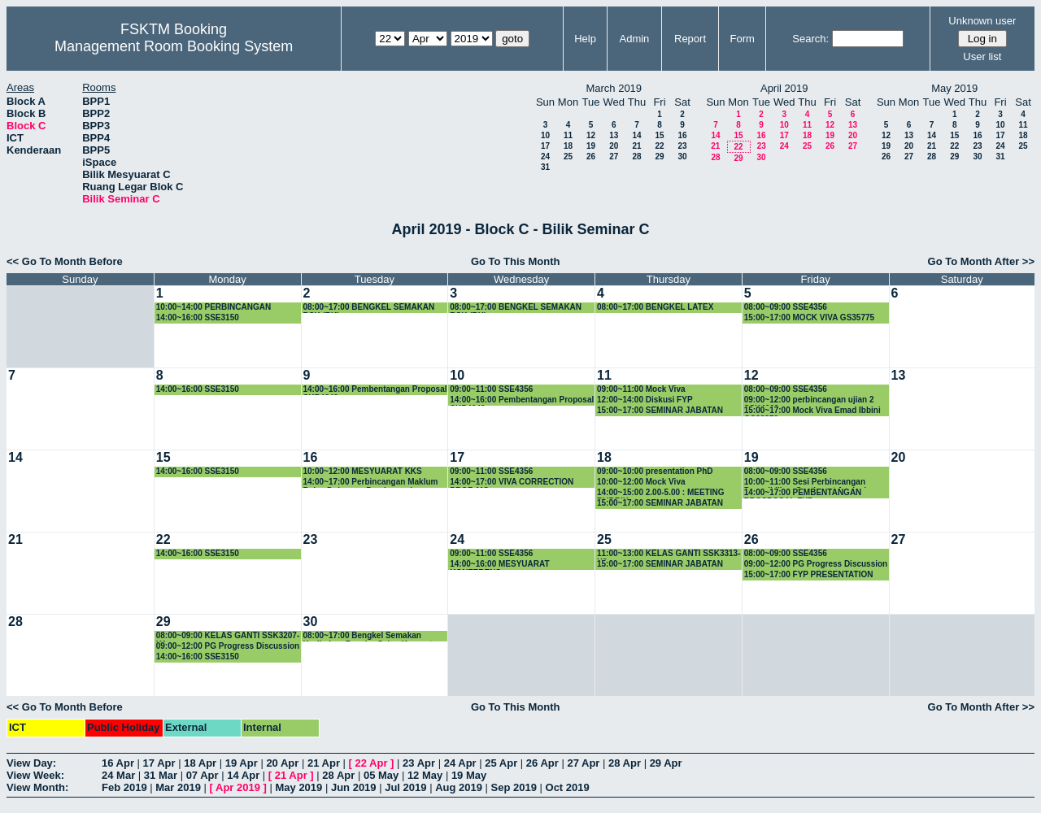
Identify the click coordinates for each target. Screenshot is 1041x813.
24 (545, 156)
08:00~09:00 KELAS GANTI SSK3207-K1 (227, 636)
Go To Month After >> (981, 261)
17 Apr (159, 763)
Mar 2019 (178, 787)
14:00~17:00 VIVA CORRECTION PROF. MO (511, 482)
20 (613, 145)
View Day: (31, 763)
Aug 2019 (458, 787)
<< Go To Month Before (65, 261)
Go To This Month (515, 261)
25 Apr (501, 763)
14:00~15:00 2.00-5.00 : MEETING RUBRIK (660, 493)
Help (585, 39)
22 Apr (371, 763)
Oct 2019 (568, 787)
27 (613, 156)
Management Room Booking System (173, 46)
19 (590, 145)
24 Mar (118, 775)
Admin (634, 39)
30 (681, 156)
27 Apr (583, 763)
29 (659, 156)
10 (545, 135)
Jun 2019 (354, 787)
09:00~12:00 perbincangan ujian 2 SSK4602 (809, 400)
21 (636, 145)
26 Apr (542, 763)
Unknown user (982, 21)
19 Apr (241, 763)
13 (613, 135)
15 (659, 135)
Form (742, 39)
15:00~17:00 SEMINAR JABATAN (660, 410)
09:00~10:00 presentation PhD (655, 471)
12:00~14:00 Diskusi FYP (645, 399)
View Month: (37, 787)
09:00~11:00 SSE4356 (491, 389)
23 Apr (419, 763)
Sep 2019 (514, 787)
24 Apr (460, 763)
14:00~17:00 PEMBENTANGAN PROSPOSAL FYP (803, 493)
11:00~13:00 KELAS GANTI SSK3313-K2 (668, 554)
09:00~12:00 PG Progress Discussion (815, 563)
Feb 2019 (124, 787)
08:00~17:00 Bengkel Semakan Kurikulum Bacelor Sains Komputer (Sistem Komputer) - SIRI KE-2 (371, 636)
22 (659, 145)
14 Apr (243, 775)
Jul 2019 (405, 787)
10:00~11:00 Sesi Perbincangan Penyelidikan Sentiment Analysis (807, 482)
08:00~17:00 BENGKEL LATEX (655, 306)
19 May (468, 775)
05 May (381, 775)
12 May (424, 775)
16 (681, 135)
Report (690, 39)
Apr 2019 (238, 787)
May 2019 (298, 787)
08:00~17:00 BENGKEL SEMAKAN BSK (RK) (369, 307)
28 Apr (624, 763)
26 (590, 156)
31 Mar (160, 775)
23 (681, 145)
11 (568, 135)
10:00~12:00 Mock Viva (641, 481)
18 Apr (200, 763)
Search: (810, 39)
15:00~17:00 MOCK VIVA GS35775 (809, 317)
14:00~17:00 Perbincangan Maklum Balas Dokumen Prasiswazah (370, 482)
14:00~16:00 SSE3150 (197, 317)
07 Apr (202, 775)
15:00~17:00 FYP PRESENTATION (808, 574)
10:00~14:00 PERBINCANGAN (213, 306)
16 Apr (118, 763)
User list (982, 56)
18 (568, 145)
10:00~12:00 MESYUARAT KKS (362, 471)
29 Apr (666, 763)
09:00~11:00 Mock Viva (641, 389)
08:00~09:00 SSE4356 (785, 306)
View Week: (35, 775)
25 (568, 156)
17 (545, 145)
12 (590, 135)
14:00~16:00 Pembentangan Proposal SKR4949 (375, 390)
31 (545, 167)
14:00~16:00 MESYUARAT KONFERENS (499, 564)
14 (636, 135)
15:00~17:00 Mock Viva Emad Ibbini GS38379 (812, 411)
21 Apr (323, 763)
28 (636, 156)
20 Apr (282, 763)
